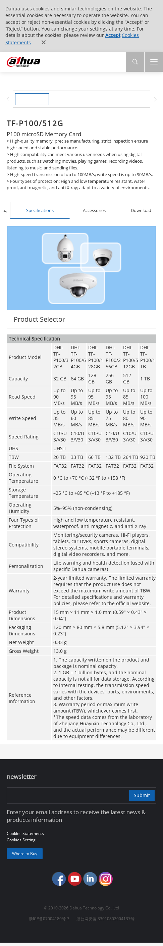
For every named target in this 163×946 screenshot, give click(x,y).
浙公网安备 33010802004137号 (105, 922)
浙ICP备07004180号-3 (49, 922)
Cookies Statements (25, 835)
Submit (139, 796)
